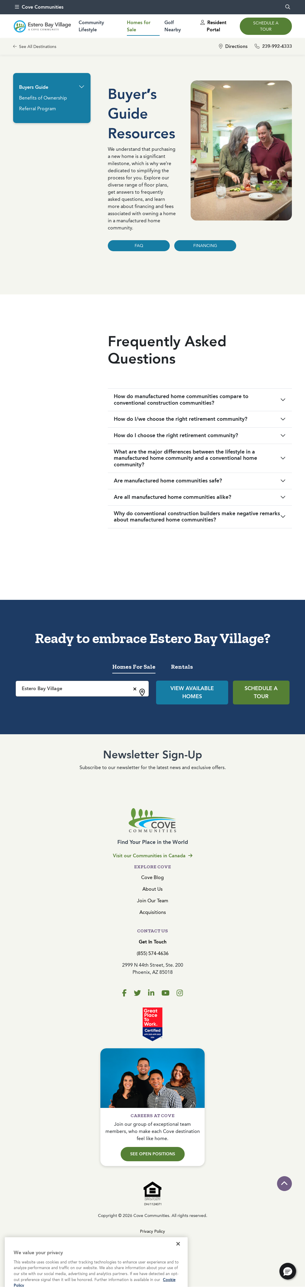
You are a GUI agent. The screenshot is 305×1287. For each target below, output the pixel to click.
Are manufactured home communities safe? (168, 480)
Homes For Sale (133, 666)
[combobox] (82, 689)
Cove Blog (152, 877)
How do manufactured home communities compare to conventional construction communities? (181, 399)
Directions (233, 46)
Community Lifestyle (91, 26)
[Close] (178, 1253)
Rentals (182, 666)
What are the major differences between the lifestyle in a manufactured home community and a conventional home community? (185, 458)
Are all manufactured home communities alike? (172, 497)
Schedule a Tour (265, 26)
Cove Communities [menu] (39, 7)
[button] (82, 86)
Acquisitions (152, 912)
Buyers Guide (33, 87)
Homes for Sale (138, 26)
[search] (288, 7)
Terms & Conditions (152, 1242)
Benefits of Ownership (43, 98)
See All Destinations (34, 46)
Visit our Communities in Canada (152, 856)
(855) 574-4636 (153, 953)
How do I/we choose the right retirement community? (180, 419)
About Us (152, 889)
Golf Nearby (172, 26)
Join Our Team (152, 901)
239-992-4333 (273, 46)
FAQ (139, 246)
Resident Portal (213, 26)
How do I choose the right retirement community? (176, 435)
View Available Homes (192, 692)
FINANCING (205, 246)
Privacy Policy (152, 1231)
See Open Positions (152, 1154)
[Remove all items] (134, 688)
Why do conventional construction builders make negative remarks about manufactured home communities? (197, 517)
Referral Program (37, 108)
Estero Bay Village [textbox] (42, 688)
